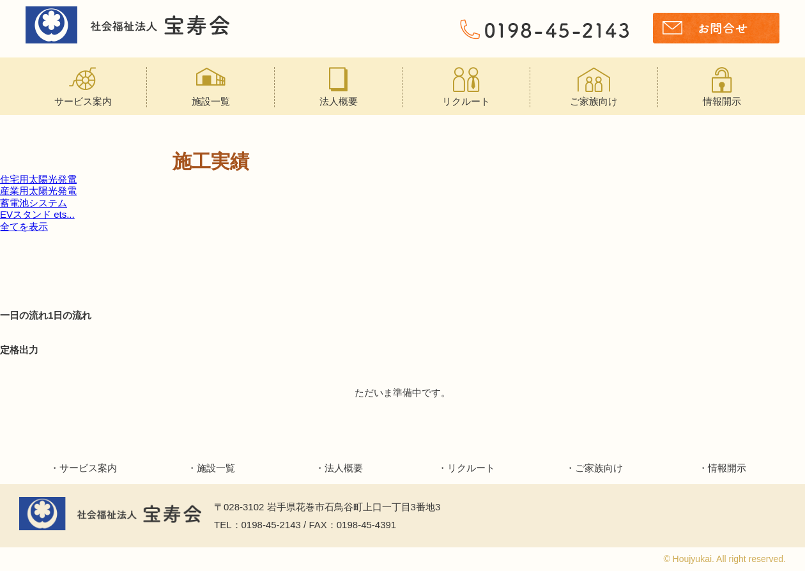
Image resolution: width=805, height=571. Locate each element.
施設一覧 (210, 87)
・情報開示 (722, 467)
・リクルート (466, 467)
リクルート (466, 87)
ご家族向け (593, 87)
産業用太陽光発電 (38, 190)
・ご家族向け (594, 467)
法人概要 (338, 87)
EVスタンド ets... (37, 214)
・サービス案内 (83, 467)
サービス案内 (82, 87)
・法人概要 (339, 467)
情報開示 (722, 87)
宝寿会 (127, 25)
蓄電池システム (33, 202)
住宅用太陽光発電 (38, 179)
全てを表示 (24, 226)
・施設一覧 (211, 467)
